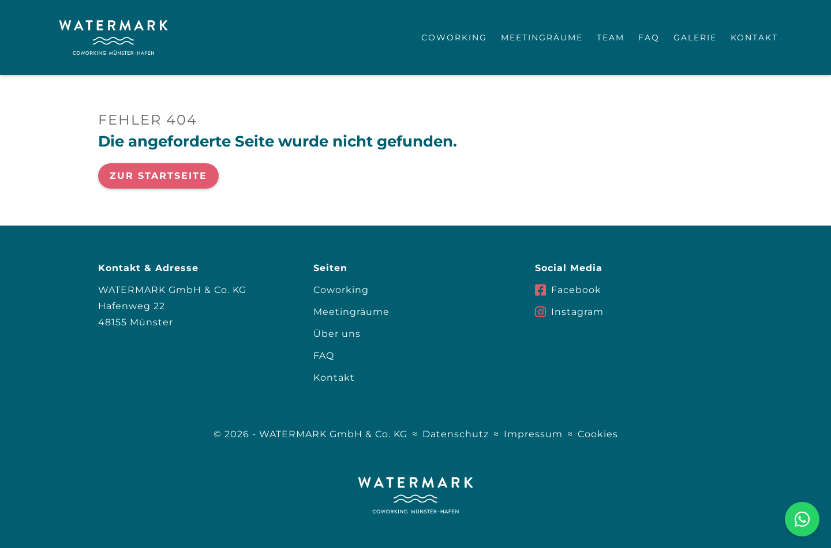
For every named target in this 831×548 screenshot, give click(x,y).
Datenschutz (455, 434)
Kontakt (754, 37)
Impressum (533, 434)
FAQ (649, 37)
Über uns (337, 333)
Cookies (598, 434)
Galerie (695, 37)
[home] (113, 37)
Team (610, 37)
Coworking (454, 37)
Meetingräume (542, 37)
